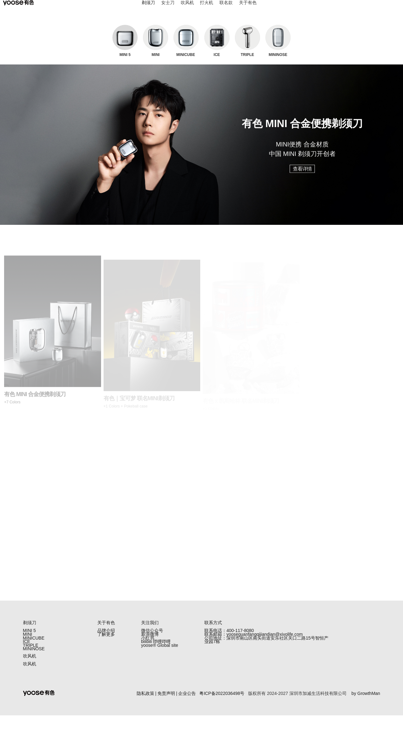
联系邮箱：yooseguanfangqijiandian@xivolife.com (253, 638)
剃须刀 (148, 8)
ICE (26, 652)
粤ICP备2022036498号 (221, 715)
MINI (27, 638)
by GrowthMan (365, 715)
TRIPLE (30, 658)
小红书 (147, 645)
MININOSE (34, 665)
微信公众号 (152, 632)
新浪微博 (150, 638)
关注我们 (150, 622)
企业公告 (187, 715)
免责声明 (166, 715)
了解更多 (106, 638)
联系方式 (213, 622)
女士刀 (167, 8)
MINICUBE (33, 645)
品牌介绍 (106, 632)
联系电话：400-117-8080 (229, 632)
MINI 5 (29, 632)
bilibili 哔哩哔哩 (156, 652)
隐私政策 (145, 715)
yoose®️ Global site (159, 658)
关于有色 (248, 8)
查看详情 (302, 173)
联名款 (226, 8)
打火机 (206, 8)
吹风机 (187, 8)
